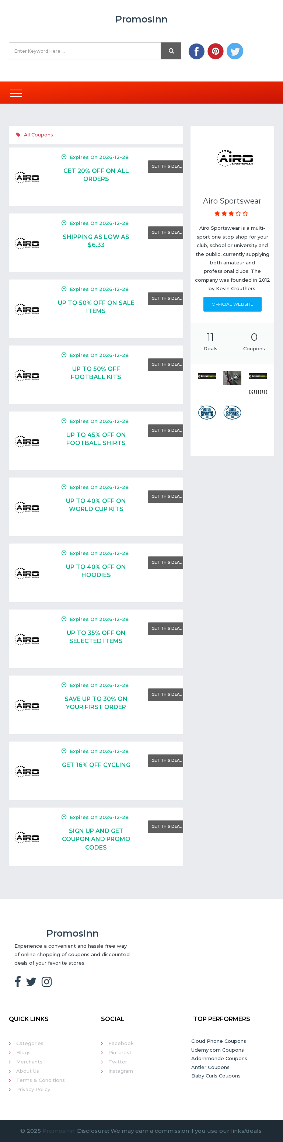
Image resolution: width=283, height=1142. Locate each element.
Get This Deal (166, 166)
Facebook (121, 1043)
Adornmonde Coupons (219, 1058)
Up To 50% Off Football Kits (96, 373)
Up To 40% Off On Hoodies (96, 571)
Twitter (117, 1062)
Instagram (120, 1071)
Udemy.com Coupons (217, 1050)
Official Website (233, 304)
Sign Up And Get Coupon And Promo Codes (96, 839)
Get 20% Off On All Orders (96, 175)
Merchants (29, 1062)
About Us (27, 1071)
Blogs (23, 1052)
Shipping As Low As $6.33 (96, 241)
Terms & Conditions (40, 1080)
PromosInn (58, 1130)
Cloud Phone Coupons (218, 1041)
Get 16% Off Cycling (96, 764)
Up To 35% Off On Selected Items (96, 637)
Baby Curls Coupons (216, 1076)
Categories (29, 1043)
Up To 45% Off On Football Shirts (96, 439)
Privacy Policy (33, 1089)
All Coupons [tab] (34, 135)
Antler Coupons (210, 1067)
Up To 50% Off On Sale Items (96, 307)
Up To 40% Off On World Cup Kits (96, 505)
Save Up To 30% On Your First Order (95, 703)
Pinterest (120, 1052)
